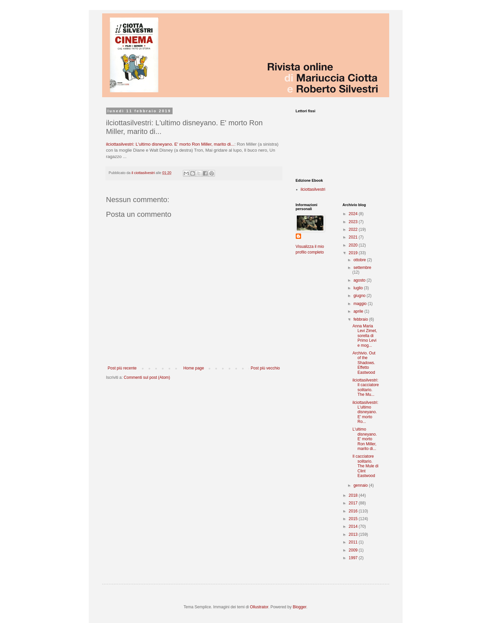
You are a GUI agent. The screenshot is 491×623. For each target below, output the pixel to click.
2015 (354, 518)
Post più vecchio (265, 368)
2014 (354, 526)
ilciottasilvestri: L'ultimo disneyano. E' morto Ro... (365, 412)
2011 (354, 542)
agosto (359, 280)
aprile (358, 311)
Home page (193, 368)
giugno (359, 295)
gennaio (361, 485)
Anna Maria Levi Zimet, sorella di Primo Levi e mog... (364, 336)
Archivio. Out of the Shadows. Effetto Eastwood (364, 363)
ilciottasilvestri (313, 189)
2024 (354, 213)
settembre (362, 267)
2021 (354, 237)
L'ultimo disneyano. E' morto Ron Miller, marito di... (364, 439)
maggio (360, 303)
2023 (354, 221)
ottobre (360, 260)
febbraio (361, 319)
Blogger (299, 607)
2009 (354, 550)
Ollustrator (259, 607)
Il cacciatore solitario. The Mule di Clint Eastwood (365, 466)
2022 (354, 229)
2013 (354, 534)
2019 (354, 253)
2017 (354, 503)
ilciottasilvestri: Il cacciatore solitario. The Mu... (365, 387)
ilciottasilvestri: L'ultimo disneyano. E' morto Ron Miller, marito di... (170, 144)
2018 (354, 495)
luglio (358, 288)
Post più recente (122, 368)
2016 (354, 511)
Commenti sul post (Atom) (147, 377)
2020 (354, 245)
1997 (354, 558)
